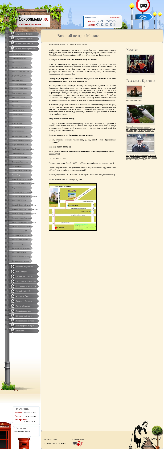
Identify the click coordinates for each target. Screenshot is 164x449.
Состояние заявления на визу (22, 235)
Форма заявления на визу (21, 257)
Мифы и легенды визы (20, 145)
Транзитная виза (18, 110)
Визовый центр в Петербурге (22, 179)
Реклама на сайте (50, 439)
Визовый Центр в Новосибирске (24, 214)
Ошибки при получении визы (23, 149)
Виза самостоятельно (19, 93)
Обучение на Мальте (24, 39)
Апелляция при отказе (20, 136)
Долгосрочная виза (19, 252)
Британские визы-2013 (20, 231)
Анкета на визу (17, 80)
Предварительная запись (21, 248)
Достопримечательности (26, 286)
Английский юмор (23, 311)
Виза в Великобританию (26, 49)
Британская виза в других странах (24, 196)
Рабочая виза (16, 63)
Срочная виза (16, 166)
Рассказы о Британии (24, 266)
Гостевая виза (17, 119)
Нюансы (15, 101)
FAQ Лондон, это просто (26, 281)
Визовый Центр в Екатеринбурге (24, 205)
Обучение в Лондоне (24, 34)
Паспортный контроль (20, 162)
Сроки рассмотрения (19, 157)
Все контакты (115, 17)
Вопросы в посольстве (20, 89)
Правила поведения (19, 244)
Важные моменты (18, 127)
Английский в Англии (25, 321)
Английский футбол (24, 291)
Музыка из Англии (23, 296)
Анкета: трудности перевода (22, 226)
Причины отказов (18, 97)
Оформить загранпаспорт (21, 106)
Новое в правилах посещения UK (24, 222)
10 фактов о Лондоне (24, 276)
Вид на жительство (19, 188)
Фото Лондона (22, 271)
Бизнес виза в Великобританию (23, 183)
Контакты (20, 331)
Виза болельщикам (19, 201)
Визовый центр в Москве (21, 175)
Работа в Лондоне (23, 306)
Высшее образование (24, 44)
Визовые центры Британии (22, 218)
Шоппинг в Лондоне (24, 316)
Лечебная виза (17, 123)
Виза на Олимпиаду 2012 (21, 71)
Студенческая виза (18, 54)
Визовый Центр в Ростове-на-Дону (25, 209)
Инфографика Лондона (25, 326)
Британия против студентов (22, 192)
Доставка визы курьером (21, 239)
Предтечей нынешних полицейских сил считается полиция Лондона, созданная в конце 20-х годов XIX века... (141, 157)
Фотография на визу (19, 84)
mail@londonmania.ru (22, 431)
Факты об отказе (18, 132)
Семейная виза (17, 114)
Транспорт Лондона (24, 301)
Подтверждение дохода (20, 261)
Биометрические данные (21, 140)
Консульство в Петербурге (21, 170)
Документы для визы (19, 76)
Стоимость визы (18, 153)
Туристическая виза (19, 58)
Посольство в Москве (20, 67)
